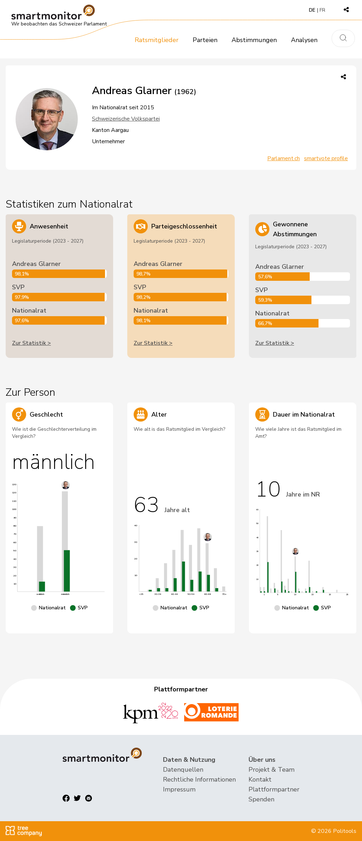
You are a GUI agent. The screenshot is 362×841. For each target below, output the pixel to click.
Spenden (261, 799)
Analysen (304, 40)
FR (322, 10)
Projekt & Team (271, 769)
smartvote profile (326, 158)
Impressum (179, 789)
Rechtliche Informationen (199, 779)
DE (312, 10)
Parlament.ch (283, 158)
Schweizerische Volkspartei (126, 119)
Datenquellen (183, 769)
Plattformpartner (274, 789)
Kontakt (260, 779)
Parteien (205, 40)
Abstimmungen (254, 40)
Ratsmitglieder (157, 40)
